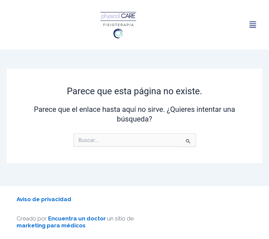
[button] (253, 24)
